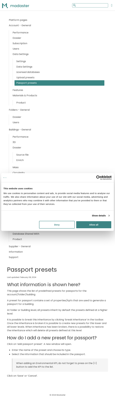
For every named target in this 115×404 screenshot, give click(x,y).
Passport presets (26, 83)
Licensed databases (28, 72)
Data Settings (21, 54)
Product (21, 102)
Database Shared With (26, 234)
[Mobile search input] (90, 5)
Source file (22, 154)
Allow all (93, 224)
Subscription (20, 43)
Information (16, 252)
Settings (21, 61)
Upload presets (25, 77)
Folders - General (19, 110)
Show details (99, 215)
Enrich (20, 160)
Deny (57, 224)
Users (16, 48)
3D (14, 142)
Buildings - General (20, 129)
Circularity (19, 172)
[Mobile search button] (74, 5)
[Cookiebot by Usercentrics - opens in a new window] (98, 177)
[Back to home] (19, 5)
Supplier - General (20, 246)
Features (18, 90)
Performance (20, 32)
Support (13, 257)
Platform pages (18, 20)
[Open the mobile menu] (112, 5)
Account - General (20, 25)
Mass (16, 167)
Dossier (17, 38)
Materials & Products (25, 95)
